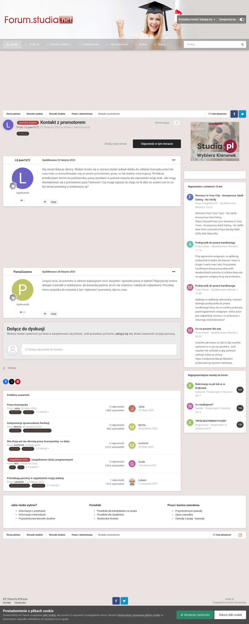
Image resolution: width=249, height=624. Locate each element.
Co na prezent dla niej (208, 328)
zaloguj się (121, 333)
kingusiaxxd (202, 424)
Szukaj (143, 44)
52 (23, 312)
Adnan (206, 246)
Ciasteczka (20, 602)
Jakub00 (19, 481)
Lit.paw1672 (31, 127)
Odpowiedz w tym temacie (157, 143)
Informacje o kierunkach (32, 514)
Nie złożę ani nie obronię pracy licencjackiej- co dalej (38, 441)
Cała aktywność (118, 44)
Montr (205, 289)
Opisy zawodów (184, 514)
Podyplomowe (90, 44)
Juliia (17, 408)
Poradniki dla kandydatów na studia (117, 510)
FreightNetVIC (210, 203)
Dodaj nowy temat (115, 143)
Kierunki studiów (60, 44)
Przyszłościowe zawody (188, 510)
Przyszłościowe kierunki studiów (37, 518)
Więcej (161, 44)
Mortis (17, 426)
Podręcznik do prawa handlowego (215, 242)
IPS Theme (8, 599)
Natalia (199, 408)
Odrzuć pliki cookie (230, 614)
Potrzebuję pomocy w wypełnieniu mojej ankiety (35, 478)
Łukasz (142, 480)
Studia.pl (33, 44)
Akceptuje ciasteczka (195, 614)
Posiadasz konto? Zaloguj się (197, 19)
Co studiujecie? (204, 404)
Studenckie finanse (107, 518)
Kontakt (7, 602)
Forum (14, 44)
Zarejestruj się (227, 19)
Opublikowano (58, 160)
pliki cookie (49, 615)
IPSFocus (22, 599)
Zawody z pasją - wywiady (189, 518)
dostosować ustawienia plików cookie (138, 615)
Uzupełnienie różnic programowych (52, 459)
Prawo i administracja (77, 127)
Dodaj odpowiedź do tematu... (45, 349)
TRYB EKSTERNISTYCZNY (210, 420)
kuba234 (200, 391)
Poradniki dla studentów (110, 514)
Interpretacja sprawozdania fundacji (28, 423)
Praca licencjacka (17, 404)
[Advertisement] (124, 79)
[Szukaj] (202, 44)
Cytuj (53, 202)
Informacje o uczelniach (32, 510)
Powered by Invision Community (229, 602)
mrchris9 (19, 445)
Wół (16, 463)
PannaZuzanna (22, 271)
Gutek (141, 461)
